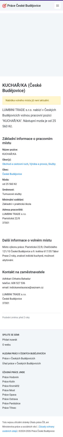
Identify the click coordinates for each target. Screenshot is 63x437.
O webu (6, 344)
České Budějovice (12, 174)
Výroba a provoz (38, 164)
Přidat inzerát (9, 339)
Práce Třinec (9, 407)
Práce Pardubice (11, 403)
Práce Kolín (8, 381)
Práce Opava (9, 394)
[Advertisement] (31, 44)
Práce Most (8, 390)
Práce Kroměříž (10, 385)
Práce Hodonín (10, 377)
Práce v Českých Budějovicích (18, 358)
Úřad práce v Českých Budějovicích (21, 363)
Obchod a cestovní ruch (15, 164)
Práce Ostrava (10, 399)
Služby (52, 164)
